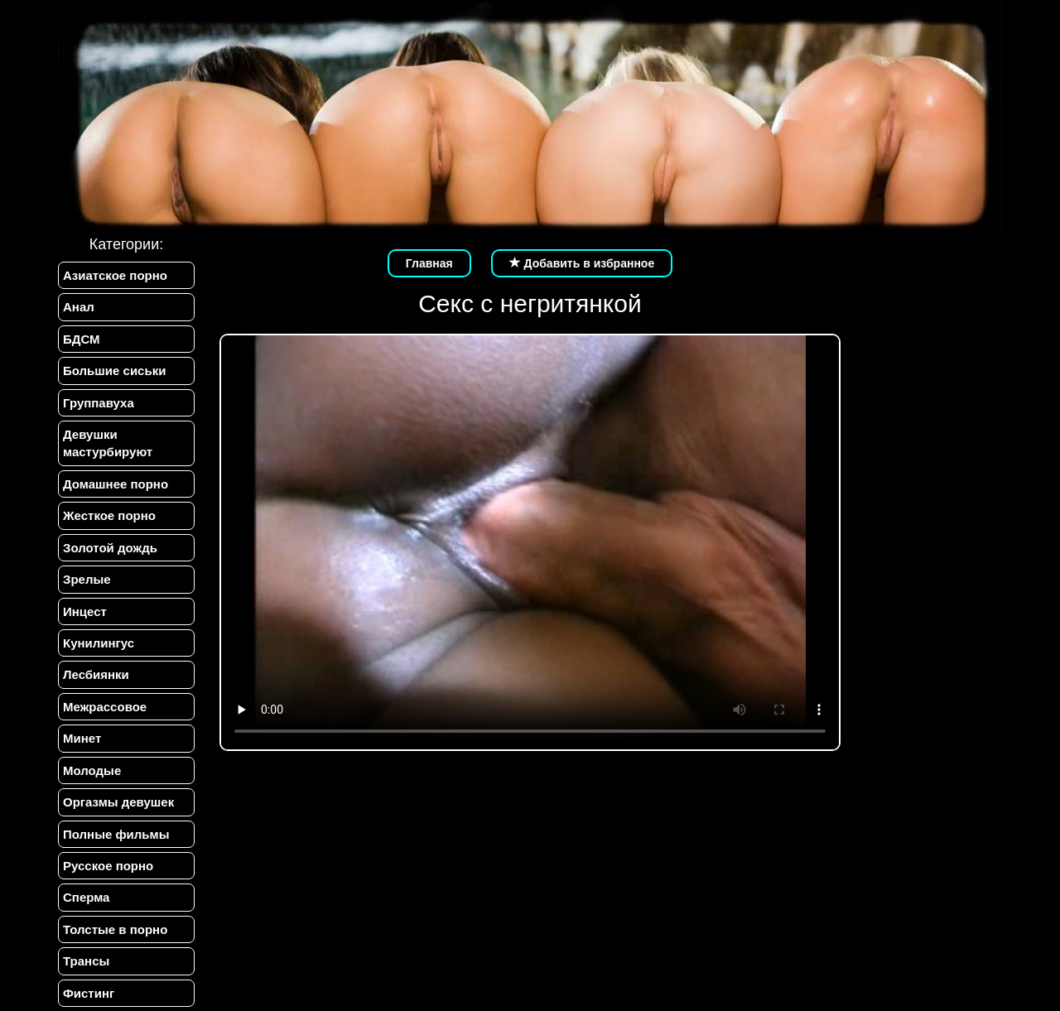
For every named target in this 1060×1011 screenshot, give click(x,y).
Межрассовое (105, 707)
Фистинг (88, 993)
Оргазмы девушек (118, 802)
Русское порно (108, 866)
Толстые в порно (115, 929)
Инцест (85, 611)
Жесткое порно (109, 515)
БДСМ (81, 339)
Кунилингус (98, 643)
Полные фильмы (116, 834)
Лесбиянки (96, 674)
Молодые (92, 770)
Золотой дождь (110, 548)
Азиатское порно (115, 275)
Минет (82, 738)
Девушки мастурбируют (107, 443)
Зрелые (87, 579)
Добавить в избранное (582, 263)
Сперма (86, 897)
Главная (429, 263)
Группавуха (98, 403)
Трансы (86, 961)
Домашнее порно (115, 484)
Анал (78, 307)
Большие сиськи (114, 370)
